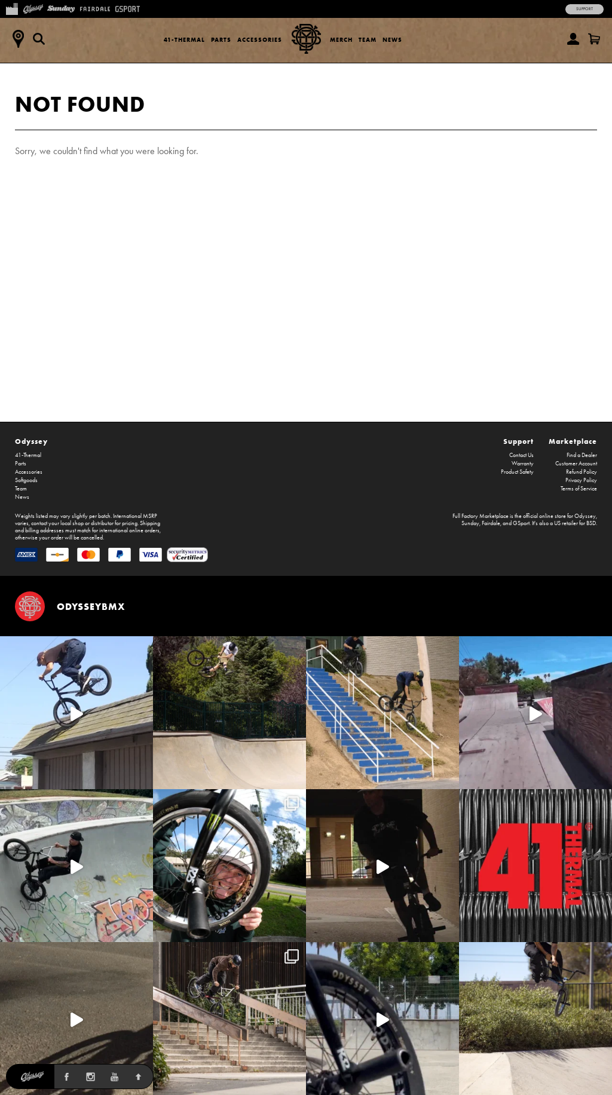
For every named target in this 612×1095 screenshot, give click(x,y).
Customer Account (576, 463)
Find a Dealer (582, 455)
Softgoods (26, 480)
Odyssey (31, 441)
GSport (521, 523)
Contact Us (521, 455)
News (392, 40)
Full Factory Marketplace (480, 516)
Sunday (470, 523)
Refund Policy (581, 472)
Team (368, 40)
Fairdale (491, 523)
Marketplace (573, 441)
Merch (341, 40)
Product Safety (517, 472)
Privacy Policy (581, 480)
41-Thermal (184, 40)
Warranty (523, 463)
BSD (591, 523)
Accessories (259, 40)
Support (584, 9)
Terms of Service (579, 488)
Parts (221, 40)
